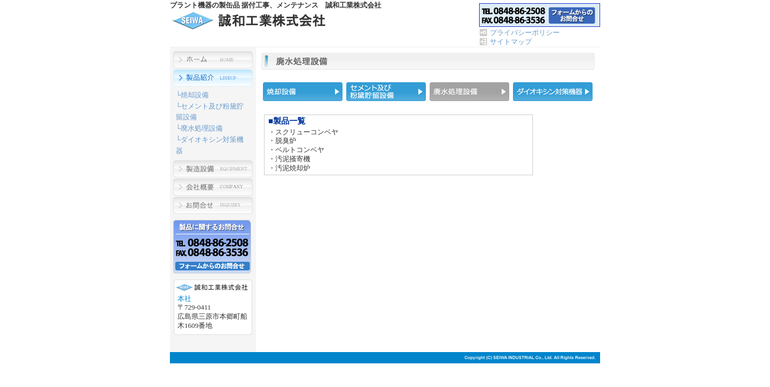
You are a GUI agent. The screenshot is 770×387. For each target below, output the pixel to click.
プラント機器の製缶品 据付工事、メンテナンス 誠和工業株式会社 (251, 20)
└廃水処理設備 (199, 128)
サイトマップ (511, 42)
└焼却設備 (192, 95)
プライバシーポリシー (525, 32)
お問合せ (539, 15)
